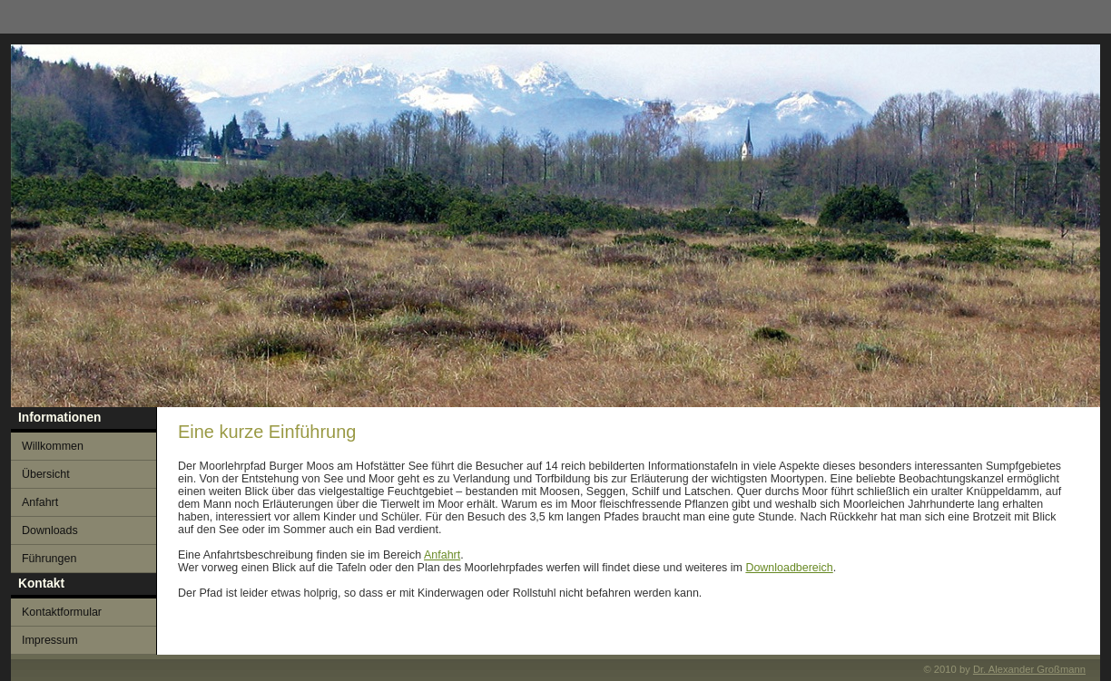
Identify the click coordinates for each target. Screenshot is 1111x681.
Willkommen (53, 446)
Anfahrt (442, 555)
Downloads (50, 530)
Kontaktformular (62, 612)
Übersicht (46, 474)
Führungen (49, 558)
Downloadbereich (788, 567)
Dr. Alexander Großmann (1029, 669)
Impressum (50, 640)
